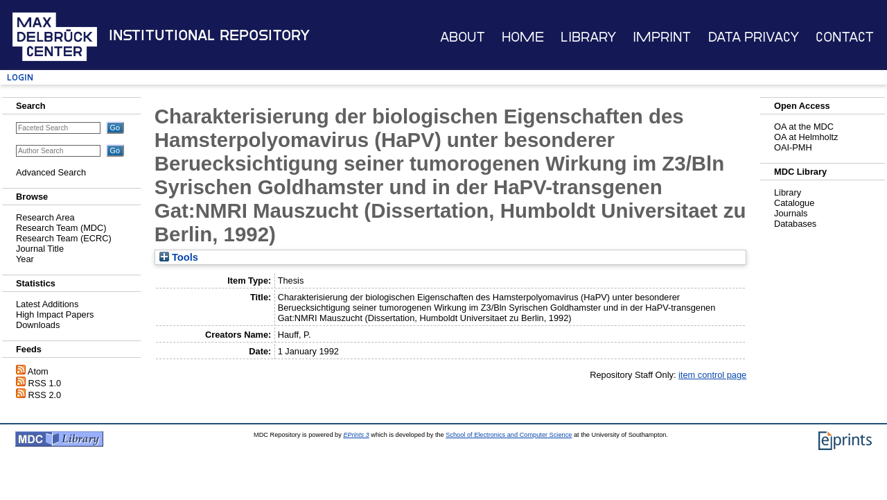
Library (588, 37)
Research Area (45, 217)
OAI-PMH (793, 147)
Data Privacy (753, 37)
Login (20, 77)
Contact (845, 37)
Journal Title (40, 248)
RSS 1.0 (45, 383)
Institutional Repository (209, 35)
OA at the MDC (804, 126)
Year (25, 259)
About (462, 37)
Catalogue (794, 203)
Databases (795, 223)
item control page (712, 375)
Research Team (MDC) (61, 228)
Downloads (38, 325)
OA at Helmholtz (806, 137)
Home (523, 37)
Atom (38, 371)
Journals (790, 213)
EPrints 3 (356, 434)
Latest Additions (47, 304)
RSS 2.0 (45, 395)
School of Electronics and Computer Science (509, 434)
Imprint (662, 37)
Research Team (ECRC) (64, 238)
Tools (178, 257)
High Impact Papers (55, 314)
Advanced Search (51, 172)
